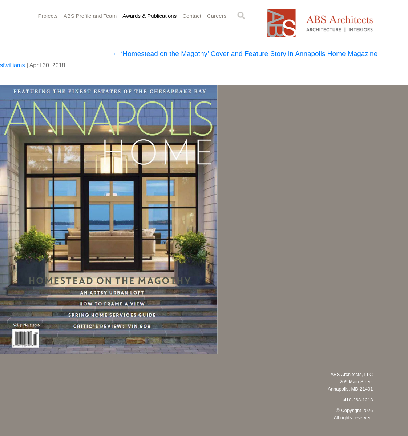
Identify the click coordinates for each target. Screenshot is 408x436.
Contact (191, 16)
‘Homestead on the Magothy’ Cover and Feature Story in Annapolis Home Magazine (244, 53)
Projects (48, 16)
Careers (216, 16)
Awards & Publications (149, 16)
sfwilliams (12, 65)
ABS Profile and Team (90, 16)
